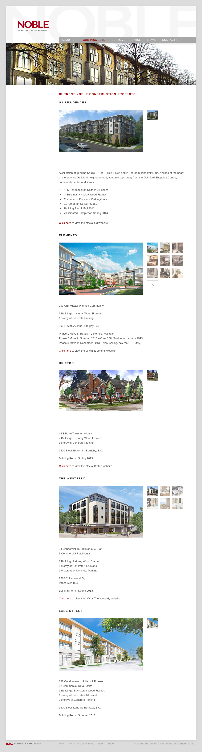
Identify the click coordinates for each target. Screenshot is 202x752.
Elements (68, 235)
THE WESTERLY (72, 478)
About (61, 744)
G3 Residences (72, 102)
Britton (66, 363)
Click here (65, 222)
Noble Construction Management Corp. (34, 25)
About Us (69, 39)
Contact (110, 744)
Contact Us (171, 39)
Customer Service (126, 39)
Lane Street (70, 610)
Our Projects (94, 39)
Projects (71, 744)
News (151, 39)
